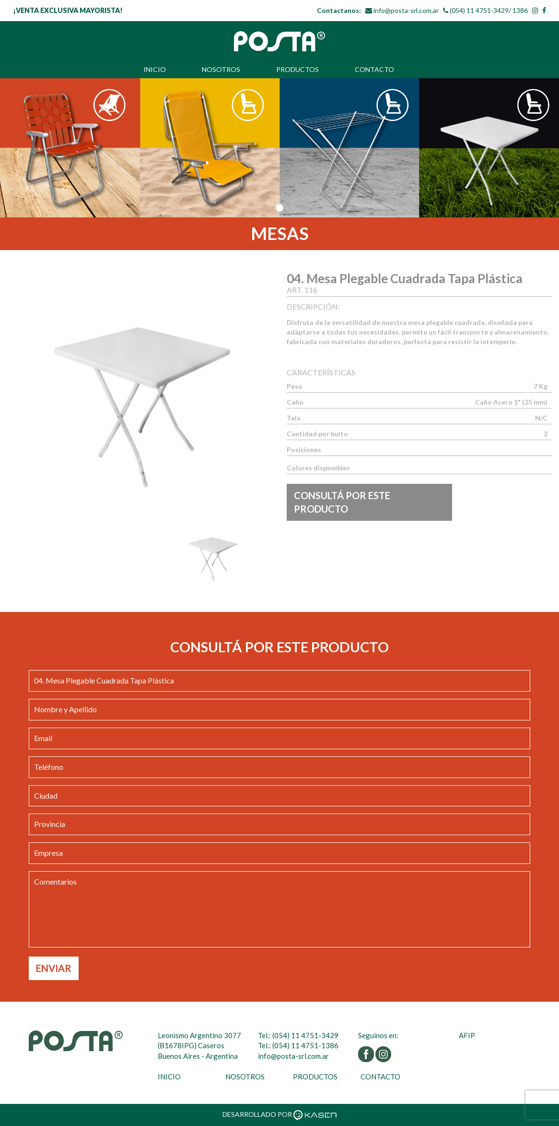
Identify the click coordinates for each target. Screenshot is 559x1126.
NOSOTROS (221, 69)
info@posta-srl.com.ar (406, 10)
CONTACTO (374, 69)
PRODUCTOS (297, 69)
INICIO (154, 69)
